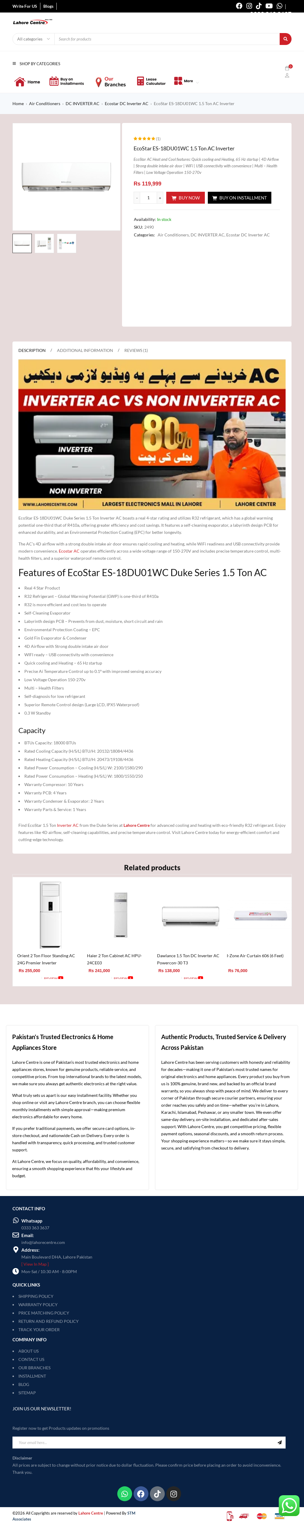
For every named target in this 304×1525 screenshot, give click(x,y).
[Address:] (15, 1249)
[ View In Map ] (35, 1264)
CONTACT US (31, 1359)
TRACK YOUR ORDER (39, 1329)
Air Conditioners (44, 103)
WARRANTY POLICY (38, 1304)
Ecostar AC (69, 550)
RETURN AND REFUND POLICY (48, 1321)
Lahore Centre (137, 825)
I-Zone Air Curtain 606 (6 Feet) (255, 955)
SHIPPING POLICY (35, 1296)
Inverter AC (68, 825)
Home (18, 103)
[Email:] (15, 1235)
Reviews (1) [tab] (136, 350)
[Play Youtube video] (152, 434)
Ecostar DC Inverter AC (126, 103)
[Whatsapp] (15, 1220)
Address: (30, 1250)
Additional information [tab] (85, 350)
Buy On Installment (243, 197)
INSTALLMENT (32, 1376)
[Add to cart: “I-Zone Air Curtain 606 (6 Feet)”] (237, 978)
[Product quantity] (148, 197)
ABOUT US (28, 1351)
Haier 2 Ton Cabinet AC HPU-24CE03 (114, 959)
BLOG (23, 1384)
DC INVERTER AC (82, 103)
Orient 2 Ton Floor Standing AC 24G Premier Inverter (46, 959)
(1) (158, 138)
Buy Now (189, 197)
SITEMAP (27, 1392)
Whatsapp (31, 1220)
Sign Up (280, 1442)
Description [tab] (32, 350)
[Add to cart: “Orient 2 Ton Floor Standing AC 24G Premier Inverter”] (28, 978)
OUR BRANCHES (34, 1367)
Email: (27, 1235)
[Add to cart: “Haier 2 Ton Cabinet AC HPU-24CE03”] (98, 978)
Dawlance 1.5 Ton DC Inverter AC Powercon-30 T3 (188, 959)
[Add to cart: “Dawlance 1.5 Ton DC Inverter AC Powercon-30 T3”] (168, 978)
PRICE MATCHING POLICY (43, 1312)
